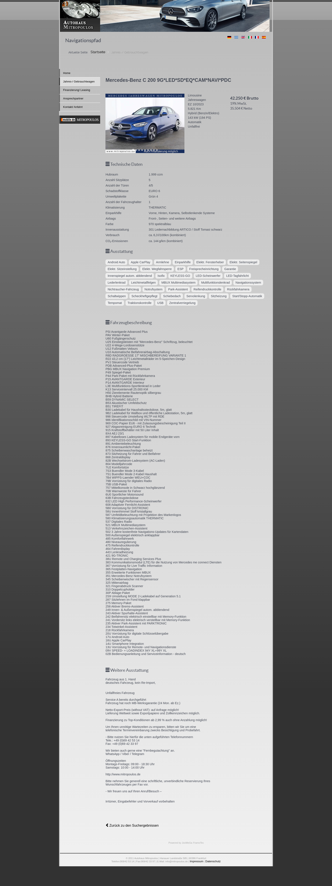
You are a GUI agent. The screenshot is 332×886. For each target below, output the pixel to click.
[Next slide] (178, 123)
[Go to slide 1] (133, 150)
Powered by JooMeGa (181, 842)
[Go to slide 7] (151, 150)
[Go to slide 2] (136, 150)
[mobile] (79, 120)
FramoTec (197, 842)
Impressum (197, 860)
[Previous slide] (112, 123)
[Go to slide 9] (157, 150)
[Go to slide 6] (148, 150)
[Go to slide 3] (139, 150)
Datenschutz (212, 860)
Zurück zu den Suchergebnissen (129, 825)
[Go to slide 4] (142, 150)
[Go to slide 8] (154, 150)
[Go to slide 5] (145, 150)
